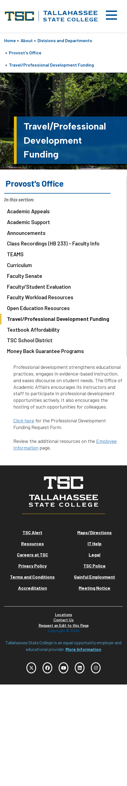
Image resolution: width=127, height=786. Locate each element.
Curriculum (19, 265)
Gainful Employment (94, 576)
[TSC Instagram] (96, 667)
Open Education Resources (38, 308)
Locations (63, 615)
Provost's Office (25, 52)
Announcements (26, 233)
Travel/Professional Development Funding (51, 64)
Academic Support (28, 222)
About (27, 40)
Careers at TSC (32, 554)
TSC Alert (32, 532)
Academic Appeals (28, 211)
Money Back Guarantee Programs (45, 351)
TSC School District (30, 340)
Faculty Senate (24, 276)
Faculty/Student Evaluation (39, 286)
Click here (23, 420)
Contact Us (63, 620)
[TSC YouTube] (63, 667)
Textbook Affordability (33, 329)
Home (10, 40)
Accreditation (32, 587)
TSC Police (94, 565)
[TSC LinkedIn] (79, 667)
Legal (94, 554)
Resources (32, 543)
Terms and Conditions (32, 576)
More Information (83, 649)
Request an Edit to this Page (64, 625)
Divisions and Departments (65, 40)
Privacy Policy (32, 565)
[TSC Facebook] (47, 667)
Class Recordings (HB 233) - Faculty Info (53, 243)
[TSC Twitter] (31, 667)
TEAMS (15, 254)
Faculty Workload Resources (40, 297)
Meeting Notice (94, 587)
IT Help (94, 543)
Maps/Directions (94, 532)
